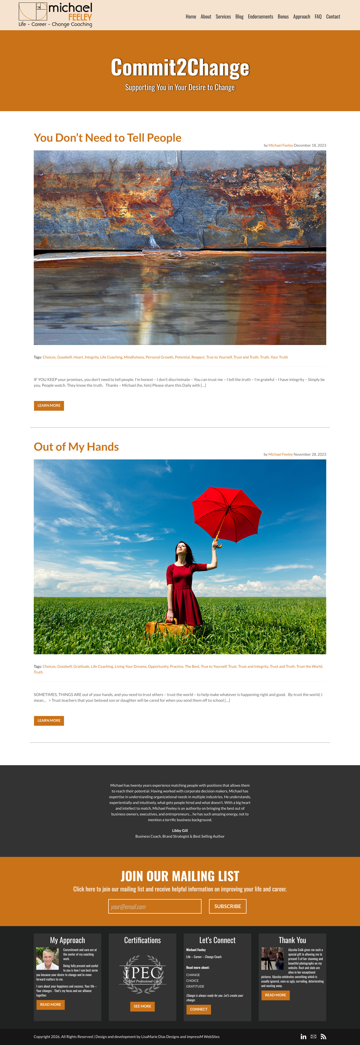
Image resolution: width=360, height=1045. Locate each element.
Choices (49, 357)
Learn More (49, 405)
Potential (182, 357)
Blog (240, 16)
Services (223, 16)
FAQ (318, 16)
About (206, 16)
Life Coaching (111, 357)
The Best (192, 666)
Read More (50, 1005)
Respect (198, 357)
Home (191, 16)
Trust (232, 666)
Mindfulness (134, 357)
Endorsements (260, 16)
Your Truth (279, 357)
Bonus (283, 16)
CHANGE (193, 975)
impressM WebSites (203, 1037)
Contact (333, 16)
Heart (78, 357)
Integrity (91, 357)
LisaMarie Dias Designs (160, 1037)
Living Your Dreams (130, 666)
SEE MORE (142, 1006)
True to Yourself (219, 357)
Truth (264, 357)
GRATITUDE (195, 986)
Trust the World (309, 666)
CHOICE (192, 981)
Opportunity (158, 666)
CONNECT (198, 1009)
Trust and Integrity (253, 666)
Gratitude (82, 666)
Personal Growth (159, 357)
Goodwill (64, 357)
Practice (177, 666)
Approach (301, 16)
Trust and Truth (246, 357)
